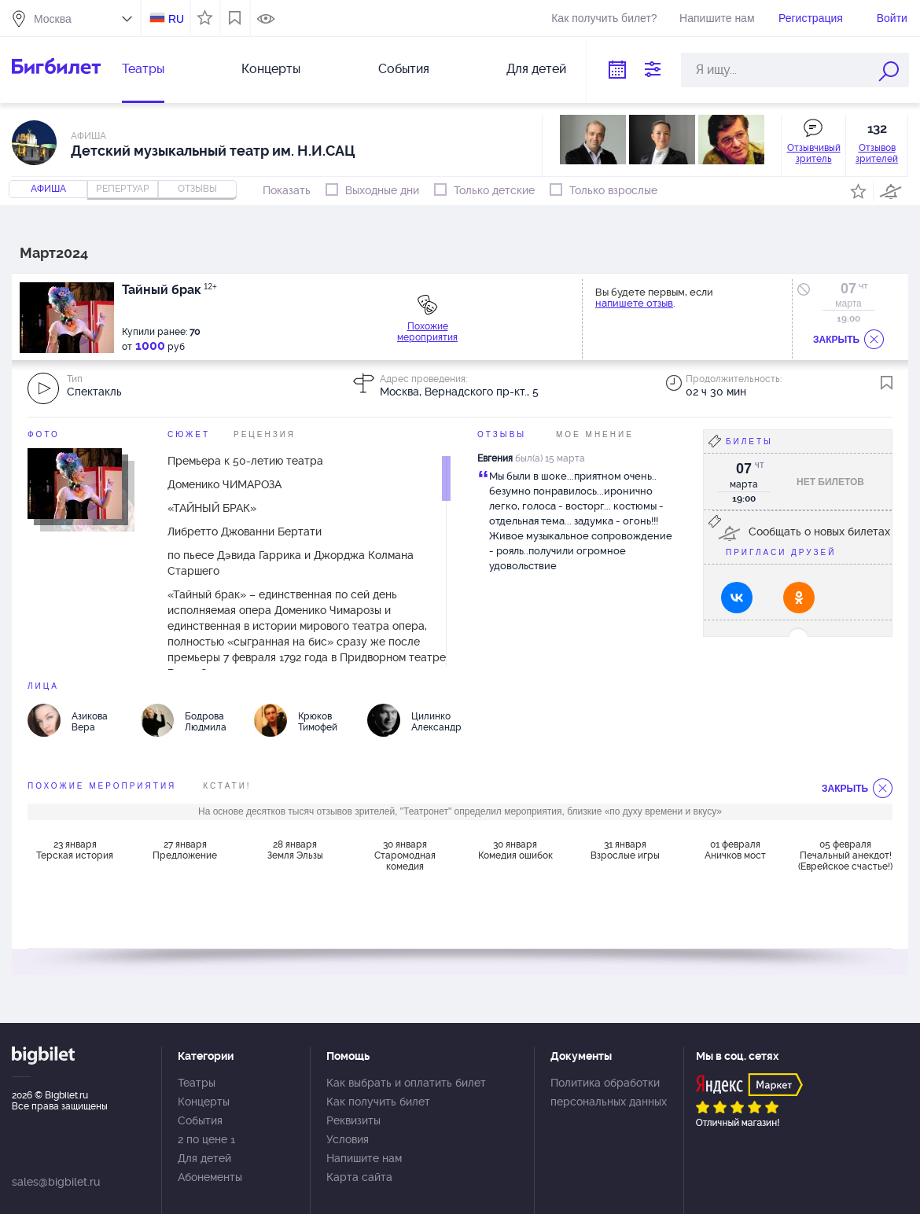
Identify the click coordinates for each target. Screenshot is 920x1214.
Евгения (495, 458)
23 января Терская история (74, 850)
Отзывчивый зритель (814, 153)
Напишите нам (716, 18)
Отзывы (501, 434)
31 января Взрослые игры (625, 850)
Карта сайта (359, 1177)
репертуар (122, 188)
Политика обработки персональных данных (608, 1092)
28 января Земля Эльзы (295, 850)
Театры (143, 68)
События (403, 68)
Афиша (48, 188)
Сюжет (188, 434)
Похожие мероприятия (427, 332)
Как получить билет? (604, 18)
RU (176, 19)
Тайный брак (169, 289)
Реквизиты (353, 1120)
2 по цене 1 (206, 1139)
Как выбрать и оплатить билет (406, 1082)
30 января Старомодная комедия (405, 855)
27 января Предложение (185, 850)
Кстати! (227, 786)
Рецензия (265, 434)
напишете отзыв (634, 303)
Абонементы (210, 1177)
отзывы (197, 188)
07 (848, 288)
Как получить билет (378, 1101)
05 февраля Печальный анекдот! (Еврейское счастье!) (845, 855)
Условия (347, 1139)
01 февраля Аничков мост (735, 850)
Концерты (270, 68)
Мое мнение (595, 434)
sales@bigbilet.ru (56, 1181)
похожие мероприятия (102, 786)
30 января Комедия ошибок (515, 850)
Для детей (536, 68)
